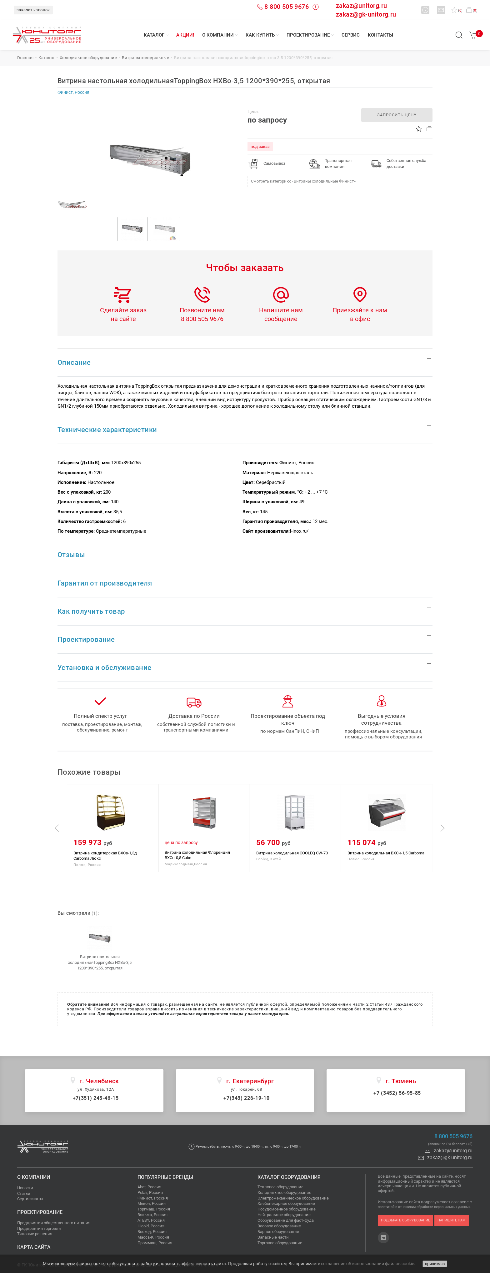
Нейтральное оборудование (284, 1214)
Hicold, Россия (151, 1226)
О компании (218, 35)
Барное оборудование (278, 1231)
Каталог (154, 35)
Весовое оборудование (279, 1226)
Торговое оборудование (280, 1242)
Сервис (351, 35)
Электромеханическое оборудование (293, 1198)
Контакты (380, 35)
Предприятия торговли (39, 1228)
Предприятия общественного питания (53, 1222)
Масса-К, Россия (153, 1237)
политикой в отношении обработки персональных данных (424, 1207)
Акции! (185, 35)
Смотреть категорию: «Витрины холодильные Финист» (303, 181)
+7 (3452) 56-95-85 (397, 1093)
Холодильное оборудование (284, 1192)
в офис (360, 319)
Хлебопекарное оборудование (286, 1203)
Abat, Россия (149, 1187)
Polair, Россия (150, 1192)
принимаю (435, 1263)
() (457, 10)
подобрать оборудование (405, 1220)
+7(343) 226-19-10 (246, 1098)
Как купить (260, 35)
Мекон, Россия (152, 1203)
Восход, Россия (152, 1231)
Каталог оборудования (289, 1177)
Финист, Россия (153, 1198)
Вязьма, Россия (153, 1214)
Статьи (23, 1193)
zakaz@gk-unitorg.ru (366, 14)
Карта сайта (34, 1247)
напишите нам (452, 1220)
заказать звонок (33, 10)
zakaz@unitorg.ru (361, 5)
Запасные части (273, 1237)
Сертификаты (30, 1198)
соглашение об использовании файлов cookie (367, 1263)
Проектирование (308, 35)
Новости (25, 1187)
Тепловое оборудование (280, 1187)
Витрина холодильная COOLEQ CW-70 (383, 852)
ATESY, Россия (151, 1220)
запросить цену (397, 115)
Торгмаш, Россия (154, 1209)
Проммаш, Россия (155, 1242)
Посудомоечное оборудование (287, 1209)
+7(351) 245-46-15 (96, 1098)
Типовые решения (34, 1233)
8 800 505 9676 (286, 6)
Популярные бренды (165, 1177)
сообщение (281, 319)
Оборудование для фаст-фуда (286, 1220)
